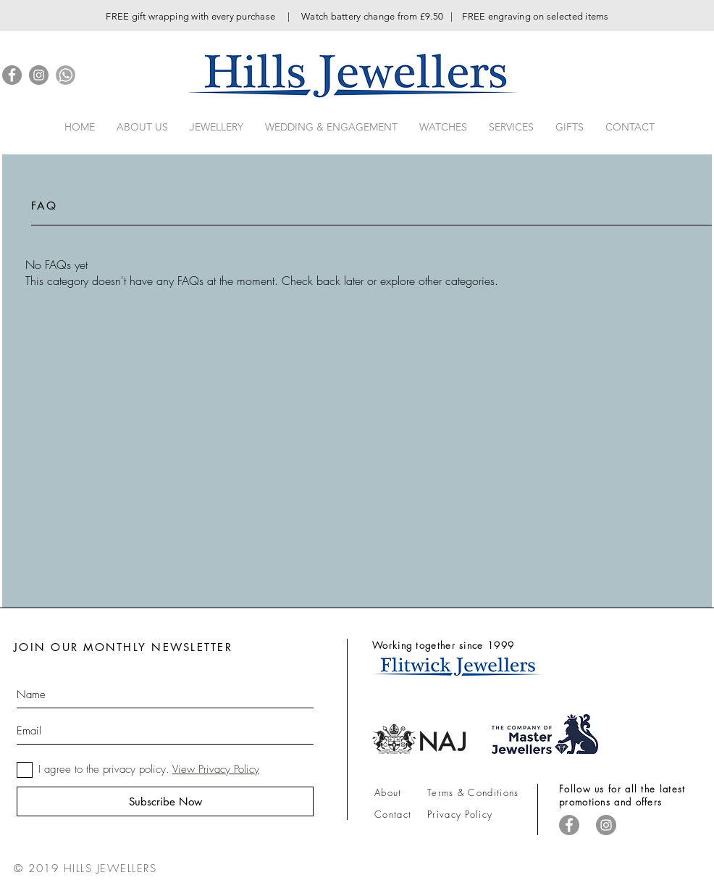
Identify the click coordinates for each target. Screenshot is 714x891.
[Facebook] (12, 75)
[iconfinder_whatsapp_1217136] (65, 75)
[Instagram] (39, 75)
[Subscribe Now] (165, 801)
